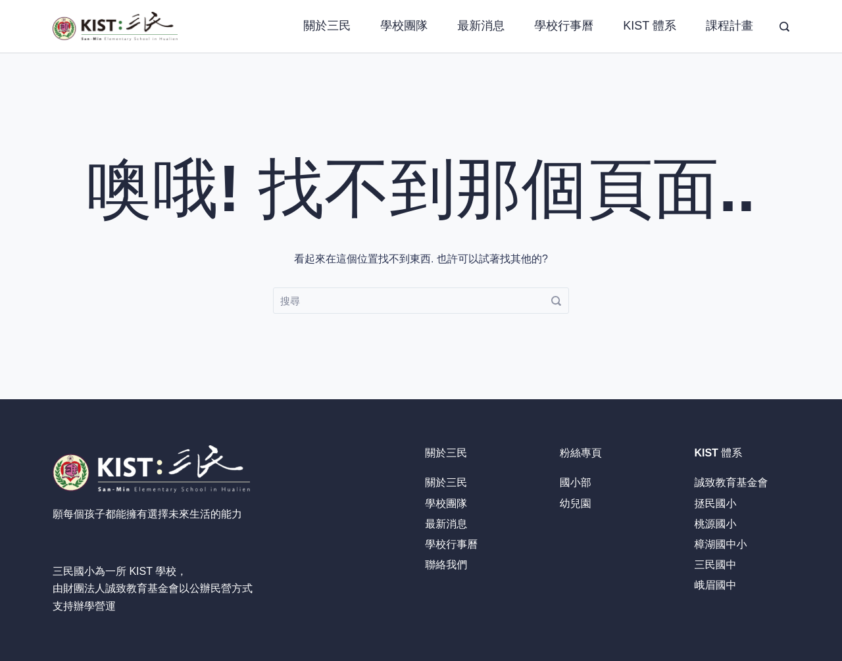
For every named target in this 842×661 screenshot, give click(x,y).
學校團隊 (404, 25)
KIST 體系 (649, 25)
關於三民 (327, 25)
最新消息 (481, 25)
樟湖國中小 (720, 544)
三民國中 (715, 564)
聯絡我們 (446, 564)
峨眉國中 (715, 585)
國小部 (575, 482)
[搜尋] (784, 27)
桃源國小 (715, 523)
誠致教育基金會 (142, 588)
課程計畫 (729, 25)
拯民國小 (715, 503)
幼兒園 (575, 503)
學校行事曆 (563, 25)
